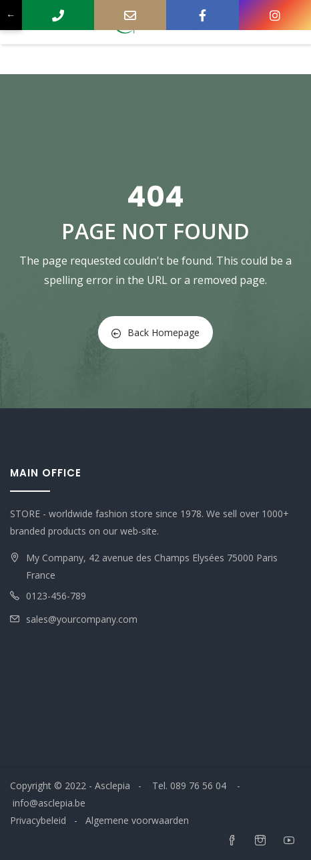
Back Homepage (155, 332)
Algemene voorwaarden (137, 820)
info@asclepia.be (49, 803)
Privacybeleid (38, 820)
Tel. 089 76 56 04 (190, 785)
